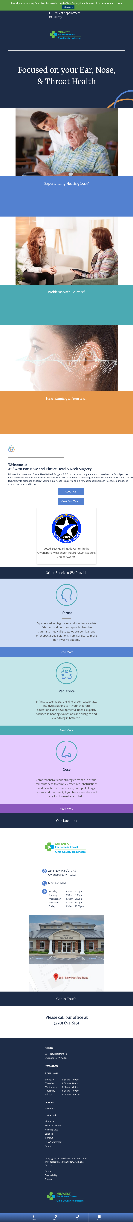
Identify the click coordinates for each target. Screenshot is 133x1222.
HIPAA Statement (53, 1141)
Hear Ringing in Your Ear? (66, 398)
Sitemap (49, 1179)
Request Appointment (66, 13)
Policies (49, 1171)
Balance (49, 1133)
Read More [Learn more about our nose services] (66, 808)
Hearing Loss (51, 1129)
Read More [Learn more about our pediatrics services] (66, 730)
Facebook (50, 1108)
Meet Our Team (70, 501)
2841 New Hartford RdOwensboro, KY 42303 (62, 873)
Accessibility (51, 1175)
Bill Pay (57, 17)
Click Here (68, 7)
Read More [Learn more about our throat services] (66, 652)
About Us (71, 491)
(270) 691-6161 (66, 1023)
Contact (49, 1146)
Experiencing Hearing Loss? (66, 183)
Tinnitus (49, 1137)
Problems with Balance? (66, 292)
